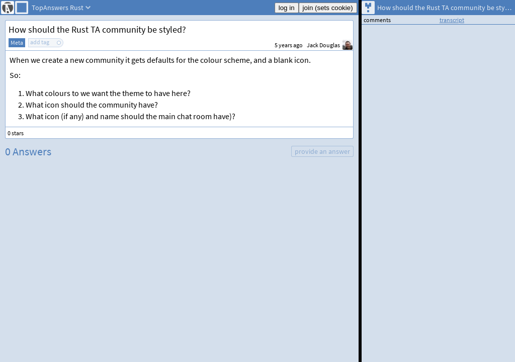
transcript (452, 20)
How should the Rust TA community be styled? (97, 29)
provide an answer (322, 151)
